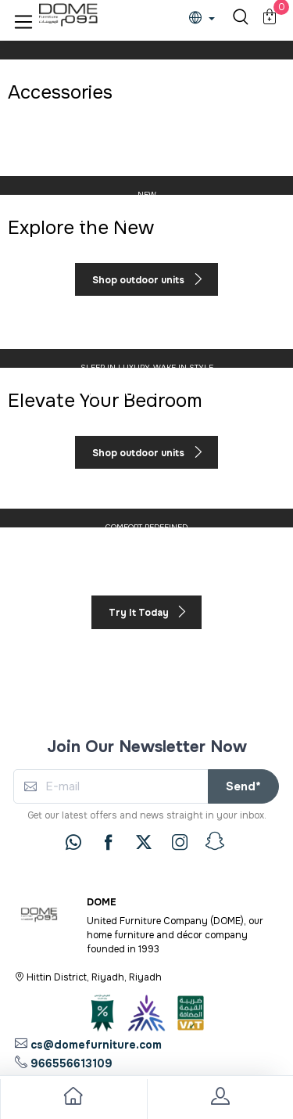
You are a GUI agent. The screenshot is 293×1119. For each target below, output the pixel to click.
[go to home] (73, 1099)
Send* (243, 786)
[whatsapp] (73, 842)
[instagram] (180, 842)
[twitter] (144, 842)
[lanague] (206, 19)
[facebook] (109, 842)
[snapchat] (215, 841)
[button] (23, 18)
